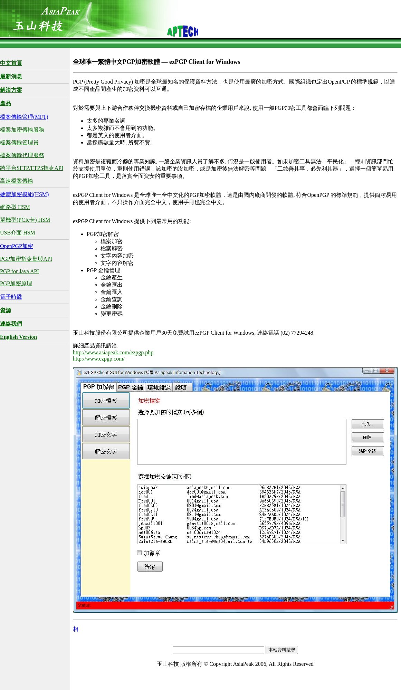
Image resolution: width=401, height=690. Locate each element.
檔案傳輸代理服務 (22, 155)
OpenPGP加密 (16, 246)
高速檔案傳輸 (16, 181)
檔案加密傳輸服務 (22, 130)
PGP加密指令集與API (26, 259)
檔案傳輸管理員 (19, 142)
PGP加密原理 (16, 283)
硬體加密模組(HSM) (24, 194)
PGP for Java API (19, 271)
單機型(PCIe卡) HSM (25, 220)
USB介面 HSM (17, 233)
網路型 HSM (15, 207)
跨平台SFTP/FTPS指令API (31, 168)
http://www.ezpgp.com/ (99, 359)
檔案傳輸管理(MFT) (24, 117)
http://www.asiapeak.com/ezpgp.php (113, 352)
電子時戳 (11, 297)
